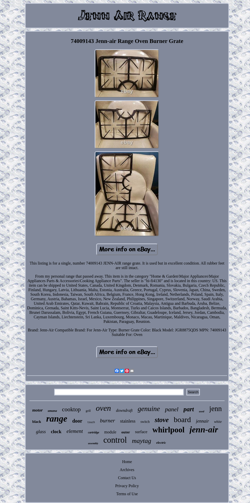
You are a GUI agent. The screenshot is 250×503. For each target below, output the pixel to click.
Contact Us (127, 478)
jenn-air (204, 429)
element (74, 431)
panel (171, 409)
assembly (93, 443)
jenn (215, 409)
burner (107, 420)
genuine (149, 409)
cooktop (71, 409)
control (115, 439)
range (56, 419)
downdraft (124, 410)
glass (41, 431)
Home (127, 462)
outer (125, 432)
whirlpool (168, 429)
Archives (127, 470)
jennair (202, 421)
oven (103, 408)
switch (145, 422)
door (77, 421)
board (182, 419)
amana (52, 411)
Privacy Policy (127, 486)
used (201, 411)
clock (56, 431)
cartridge (93, 432)
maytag (141, 440)
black (36, 422)
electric (161, 442)
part (189, 409)
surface (141, 431)
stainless (127, 421)
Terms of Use (127, 494)
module (110, 432)
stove (161, 420)
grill (88, 411)
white (218, 422)
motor (37, 410)
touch (91, 422)
